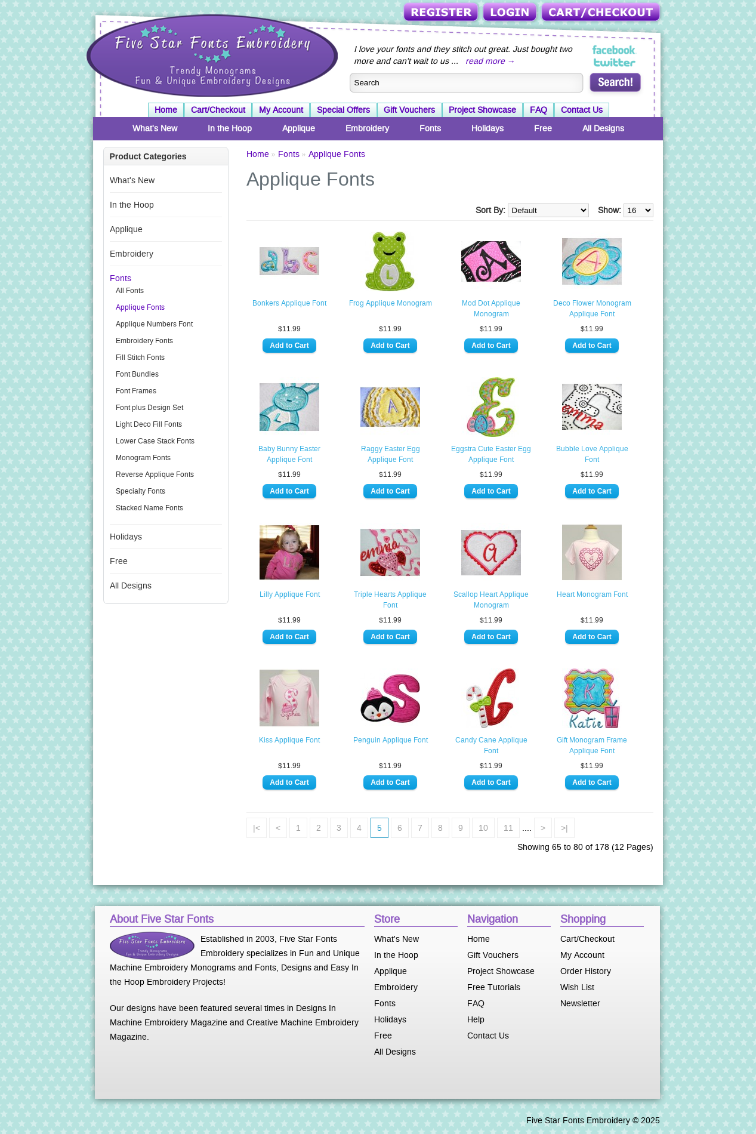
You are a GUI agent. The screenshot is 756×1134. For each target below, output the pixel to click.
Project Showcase (482, 110)
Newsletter (580, 1003)
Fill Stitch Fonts (140, 357)
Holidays (487, 128)
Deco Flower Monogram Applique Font (592, 308)
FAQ (538, 110)
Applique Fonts (140, 307)
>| (564, 828)
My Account (281, 110)
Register (442, 12)
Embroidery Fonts (144, 341)
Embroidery (367, 128)
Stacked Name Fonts (149, 508)
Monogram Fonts (143, 458)
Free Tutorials (493, 987)
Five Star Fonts (210, 54)
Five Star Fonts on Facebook (614, 50)
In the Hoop (230, 128)
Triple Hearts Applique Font (390, 599)
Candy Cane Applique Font (491, 745)
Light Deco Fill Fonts (149, 424)
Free (543, 128)
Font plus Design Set (149, 407)
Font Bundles (137, 374)
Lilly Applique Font (290, 594)
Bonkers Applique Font (289, 303)
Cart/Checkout (602, 12)
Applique (298, 128)
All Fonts (130, 290)
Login (511, 12)
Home (166, 110)
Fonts (430, 128)
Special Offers (343, 110)
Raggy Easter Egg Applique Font (390, 454)
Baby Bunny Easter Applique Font (289, 454)
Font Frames (136, 391)
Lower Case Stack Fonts (155, 441)
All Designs (603, 128)
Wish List (577, 987)
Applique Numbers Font (154, 324)
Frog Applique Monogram (390, 303)
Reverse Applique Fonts (155, 474)
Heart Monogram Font (592, 594)
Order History (585, 971)
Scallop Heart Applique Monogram (491, 599)
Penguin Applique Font (390, 740)
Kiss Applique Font (289, 740)
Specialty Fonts (140, 491)
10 (483, 828)
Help (476, 1019)
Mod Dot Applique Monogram (491, 308)
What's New (154, 128)
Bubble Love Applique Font (592, 454)
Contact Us (582, 110)
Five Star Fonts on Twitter (614, 62)
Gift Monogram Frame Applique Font (592, 745)
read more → (490, 61)
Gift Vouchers (409, 110)
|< (256, 828)
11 (508, 828)
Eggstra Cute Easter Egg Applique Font (491, 454)
